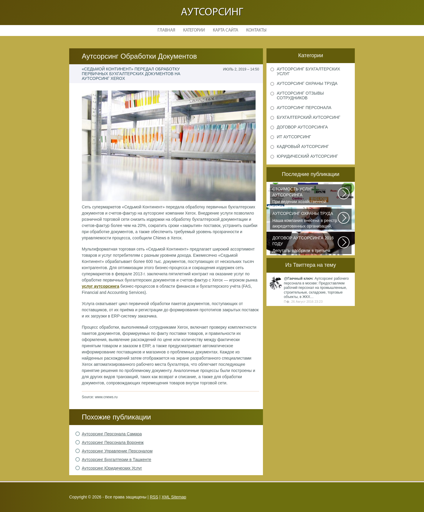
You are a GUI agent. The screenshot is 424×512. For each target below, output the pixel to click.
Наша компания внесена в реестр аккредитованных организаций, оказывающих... (305, 220)
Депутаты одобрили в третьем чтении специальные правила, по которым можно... (305, 244)
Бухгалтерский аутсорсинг (308, 117)
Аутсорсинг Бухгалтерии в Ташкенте (116, 459)
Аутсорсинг (212, 12)
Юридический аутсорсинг (307, 156)
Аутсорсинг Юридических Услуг (112, 468)
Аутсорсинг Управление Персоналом (117, 451)
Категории (194, 30)
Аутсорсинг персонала (304, 107)
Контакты (256, 30)
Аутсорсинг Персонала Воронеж (113, 442)
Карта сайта (225, 30)
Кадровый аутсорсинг (303, 146)
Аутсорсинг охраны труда (307, 83)
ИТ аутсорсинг (294, 136)
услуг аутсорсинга (100, 286)
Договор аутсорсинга (302, 127)
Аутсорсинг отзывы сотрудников (300, 95)
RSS (154, 497)
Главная (166, 30)
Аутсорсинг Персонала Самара (112, 434)
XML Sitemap (174, 497)
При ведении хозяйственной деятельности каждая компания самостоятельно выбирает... (305, 195)
